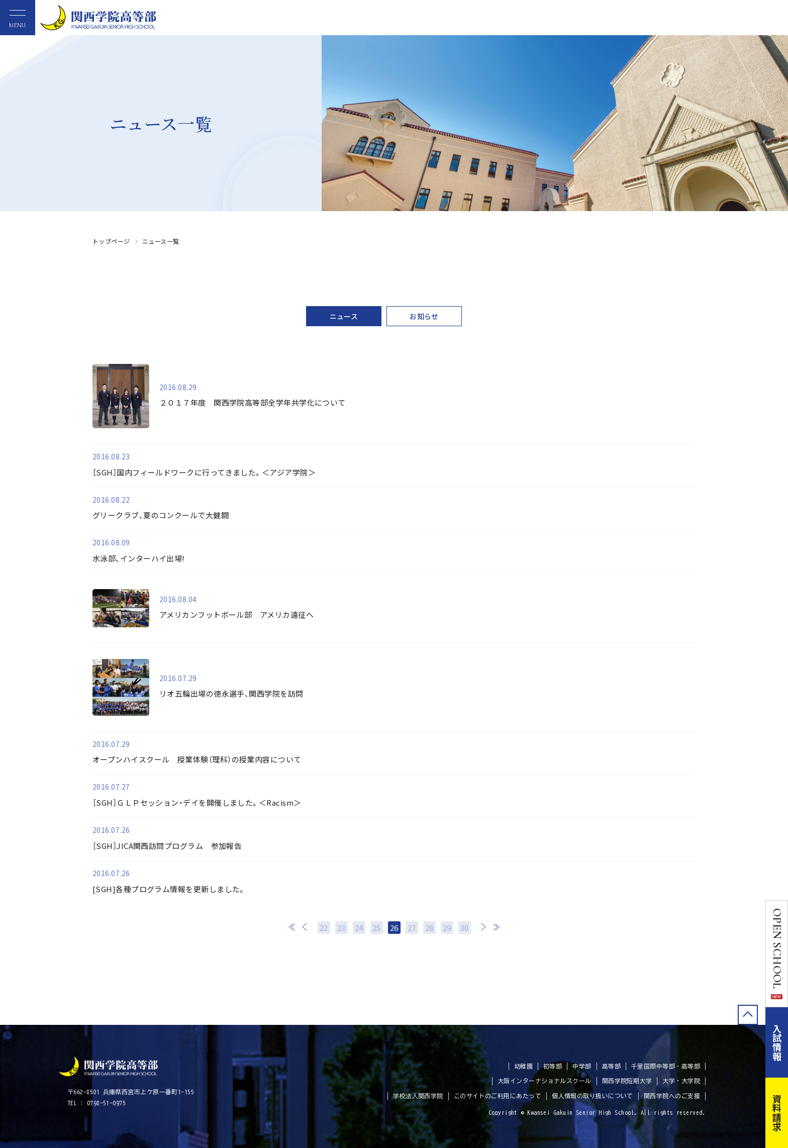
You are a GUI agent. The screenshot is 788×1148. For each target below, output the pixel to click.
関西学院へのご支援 (672, 1096)
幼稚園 (523, 1066)
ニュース (344, 316)
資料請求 (776, 1112)
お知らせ (424, 316)
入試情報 (776, 1042)
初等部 (552, 1066)
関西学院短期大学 (627, 1081)
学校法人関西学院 (418, 1096)
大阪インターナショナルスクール (545, 1081)
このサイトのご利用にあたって (497, 1096)
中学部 (581, 1066)
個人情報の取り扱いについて (592, 1096)
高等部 (611, 1066)
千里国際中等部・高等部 (665, 1066)
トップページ (111, 241)
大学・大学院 (681, 1081)
